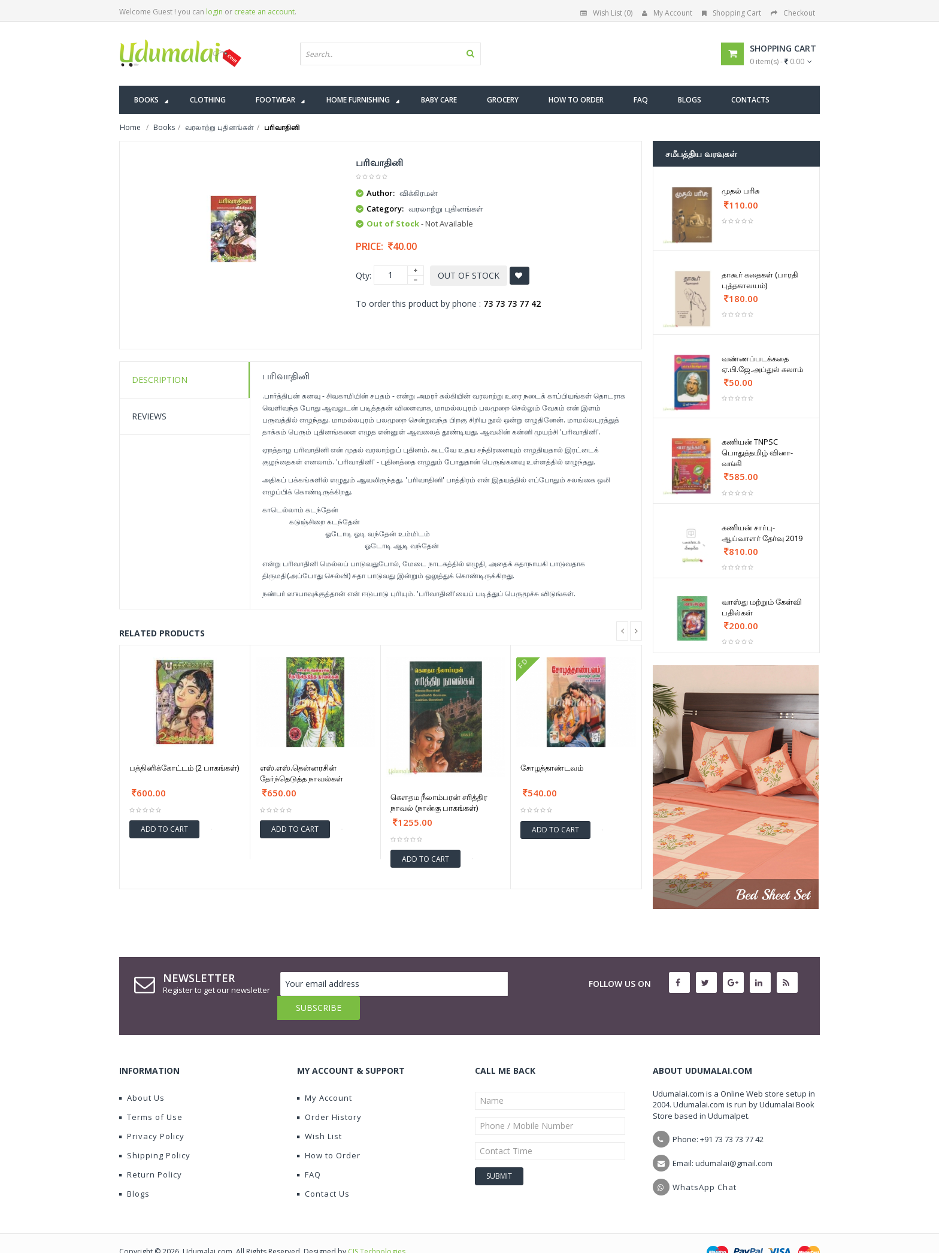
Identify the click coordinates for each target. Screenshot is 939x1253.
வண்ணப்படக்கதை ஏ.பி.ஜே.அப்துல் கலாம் (762, 364)
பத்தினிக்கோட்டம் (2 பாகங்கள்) (184, 767)
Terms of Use (151, 1093)
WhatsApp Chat (705, 1163)
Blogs (134, 1169)
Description (159, 379)
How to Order (329, 1131)
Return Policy (150, 1150)
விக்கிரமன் (418, 193)
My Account (667, 13)
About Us (142, 1073)
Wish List (319, 1112)
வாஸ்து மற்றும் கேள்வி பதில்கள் (762, 607)
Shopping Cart (731, 13)
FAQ (309, 1150)
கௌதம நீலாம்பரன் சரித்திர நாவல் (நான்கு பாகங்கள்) (438, 802)
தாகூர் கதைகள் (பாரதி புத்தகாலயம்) (760, 280)
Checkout (793, 13)
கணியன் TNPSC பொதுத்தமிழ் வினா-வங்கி (757, 452)
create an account (264, 12)
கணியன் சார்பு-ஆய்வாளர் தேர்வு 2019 (762, 533)
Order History (329, 1093)
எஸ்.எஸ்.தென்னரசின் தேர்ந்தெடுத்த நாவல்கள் (301, 773)
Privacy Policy (151, 1112)
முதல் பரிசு (740, 190)
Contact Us (323, 1169)
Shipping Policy (154, 1131)
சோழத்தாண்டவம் (551, 767)
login (214, 12)
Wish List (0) (606, 13)
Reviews (149, 416)
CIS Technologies (376, 1227)
